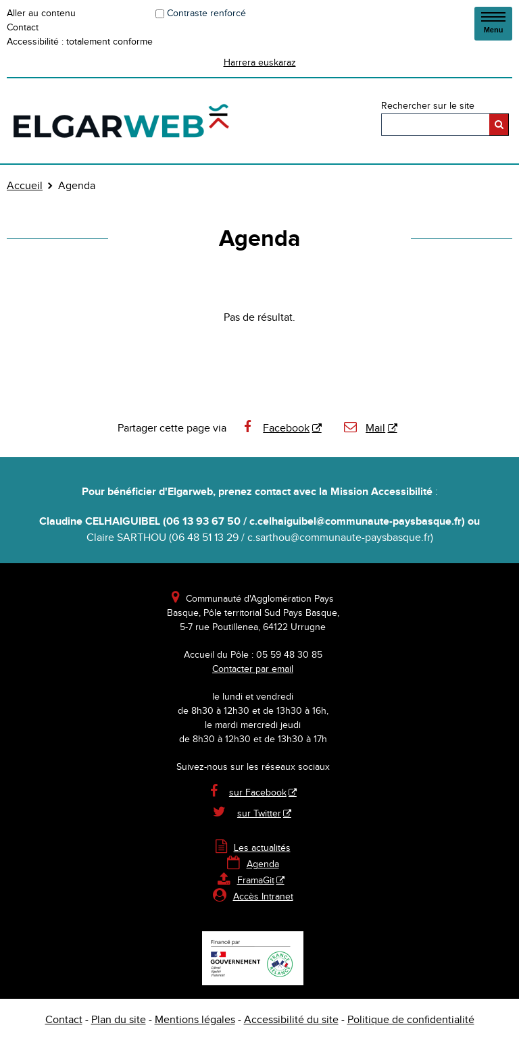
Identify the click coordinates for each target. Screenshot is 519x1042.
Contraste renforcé (206, 13)
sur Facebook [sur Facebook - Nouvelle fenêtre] (258, 792)
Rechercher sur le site (427, 106)
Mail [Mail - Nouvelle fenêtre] (364, 428)
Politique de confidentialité (410, 1020)
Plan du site (118, 1020)
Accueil (25, 186)
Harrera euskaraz (260, 62)
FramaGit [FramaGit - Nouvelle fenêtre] (246, 880)
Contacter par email (252, 669)
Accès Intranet (263, 896)
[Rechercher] (499, 124)
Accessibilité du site (291, 1020)
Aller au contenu (41, 13)
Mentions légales (195, 1020)
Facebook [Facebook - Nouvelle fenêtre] (275, 428)
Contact (23, 27)
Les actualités (253, 848)
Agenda (253, 864)
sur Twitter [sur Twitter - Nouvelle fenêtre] (259, 813)
